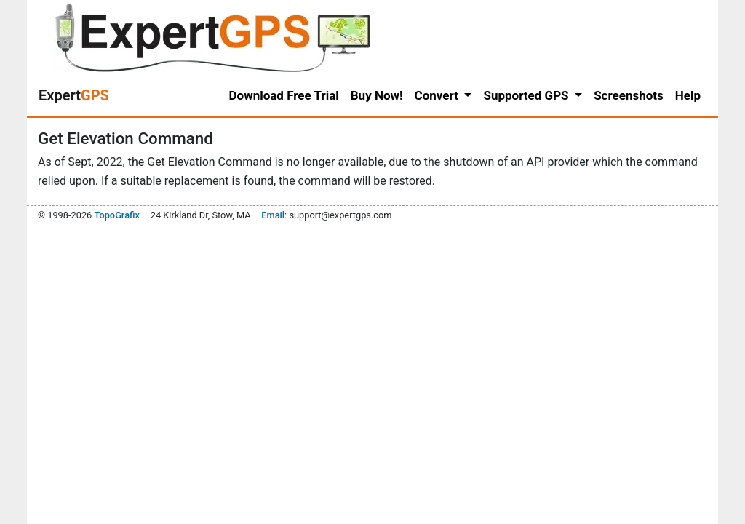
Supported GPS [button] (527, 95)
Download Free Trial (284, 95)
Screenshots (629, 95)
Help (688, 95)
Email (272, 215)
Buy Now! (377, 95)
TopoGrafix (116, 215)
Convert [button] (438, 95)
